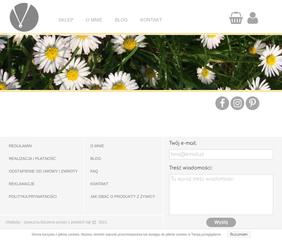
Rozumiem (239, 234)
